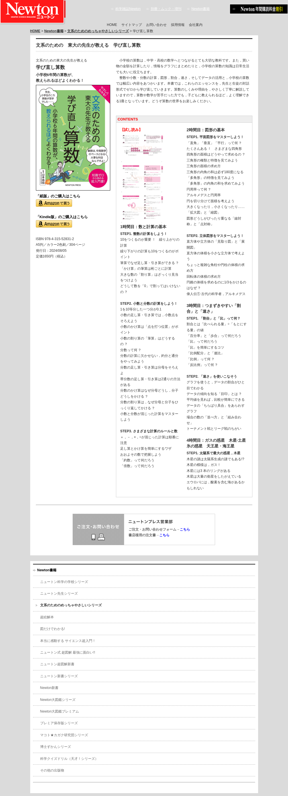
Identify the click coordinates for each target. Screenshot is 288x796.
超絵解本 (47, 617)
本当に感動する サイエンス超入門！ (68, 641)
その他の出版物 (52, 770)
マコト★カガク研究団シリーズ (64, 735)
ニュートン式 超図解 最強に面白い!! (67, 652)
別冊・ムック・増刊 (166, 9)
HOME (112, 25)
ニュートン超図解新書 (57, 664)
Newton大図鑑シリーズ (58, 700)
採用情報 (178, 25)
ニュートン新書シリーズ (59, 676)
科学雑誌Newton (128, 9)
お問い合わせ (156, 25)
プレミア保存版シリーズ (59, 723)
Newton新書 (49, 688)
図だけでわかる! (52, 629)
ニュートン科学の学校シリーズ (64, 582)
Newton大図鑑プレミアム (59, 711)
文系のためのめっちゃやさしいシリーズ (98, 31)
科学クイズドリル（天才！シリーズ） (69, 759)
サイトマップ (131, 25)
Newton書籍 (200, 9)
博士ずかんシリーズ (55, 747)
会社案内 (196, 25)
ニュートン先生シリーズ (59, 594)
